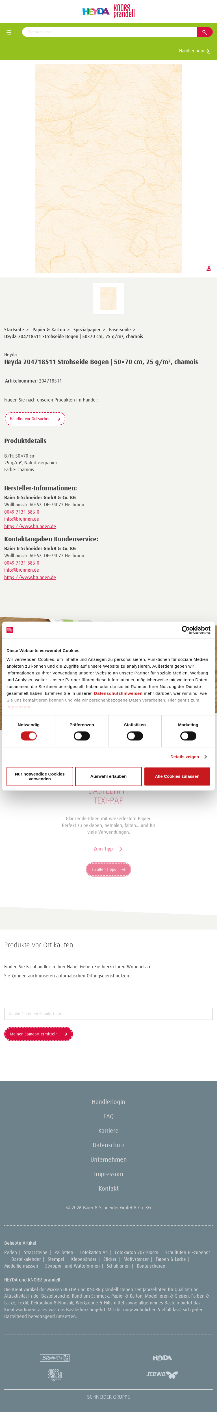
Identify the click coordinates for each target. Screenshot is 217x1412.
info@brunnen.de (21, 519)
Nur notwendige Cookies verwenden (40, 776)
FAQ (108, 1116)
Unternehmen (108, 1159)
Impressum (18, 706)
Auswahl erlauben (108, 776)
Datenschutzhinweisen (118, 693)
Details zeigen (184, 757)
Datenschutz (109, 1145)
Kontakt (109, 1188)
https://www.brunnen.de (30, 526)
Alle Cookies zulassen (177, 776)
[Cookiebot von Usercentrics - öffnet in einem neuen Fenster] (186, 630)
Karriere (108, 1130)
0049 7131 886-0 (21, 512)
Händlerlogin (195, 51)
